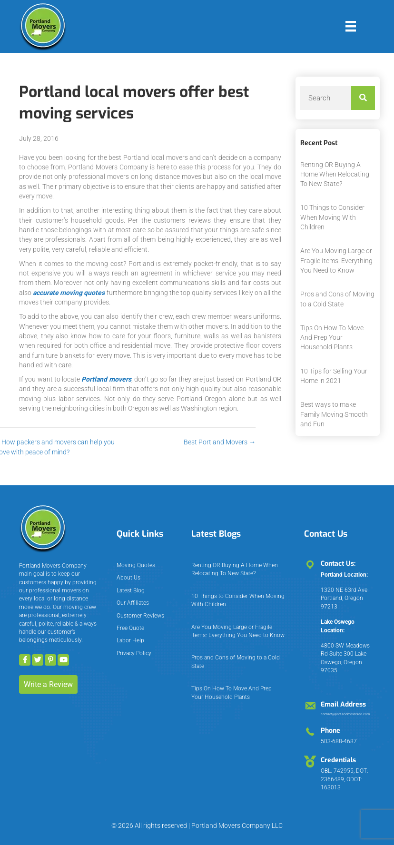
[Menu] (350, 26)
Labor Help (130, 640)
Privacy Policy (134, 653)
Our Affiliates (133, 602)
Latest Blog (131, 590)
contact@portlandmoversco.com (345, 714)
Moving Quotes (136, 565)
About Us (128, 577)
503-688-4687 (339, 741)
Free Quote (130, 628)
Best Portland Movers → (172, 442)
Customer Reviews (140, 615)
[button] (24, 660)
